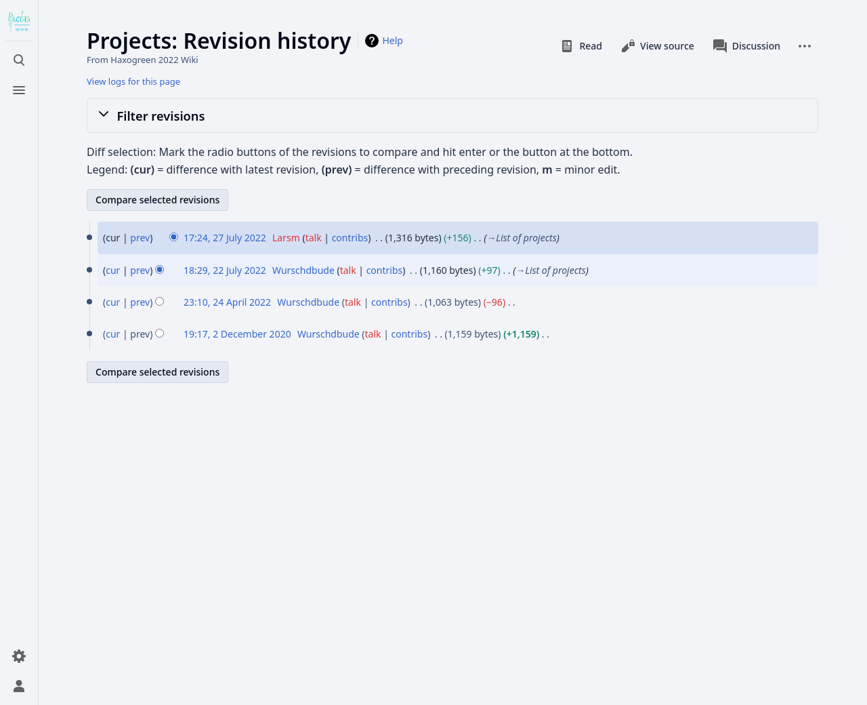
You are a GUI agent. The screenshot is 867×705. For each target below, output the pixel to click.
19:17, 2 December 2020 (237, 333)
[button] (452, 115)
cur (113, 270)
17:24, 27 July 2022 (225, 237)
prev (140, 237)
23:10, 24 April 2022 (227, 302)
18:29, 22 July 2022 (225, 270)
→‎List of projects (521, 237)
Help (392, 40)
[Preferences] (19, 656)
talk (313, 237)
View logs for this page (133, 81)
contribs (350, 237)
